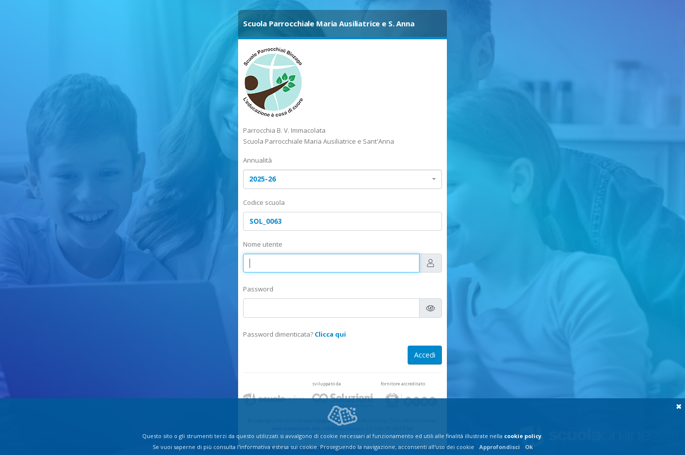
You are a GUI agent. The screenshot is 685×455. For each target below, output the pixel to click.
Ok (529, 447)
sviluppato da (326, 383)
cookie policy (522, 436)
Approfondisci (499, 447)
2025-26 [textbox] (262, 178)
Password (258, 288)
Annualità (257, 160)
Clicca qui (330, 334)
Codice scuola (264, 202)
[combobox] (342, 179)
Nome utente (262, 244)
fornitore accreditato (403, 383)
